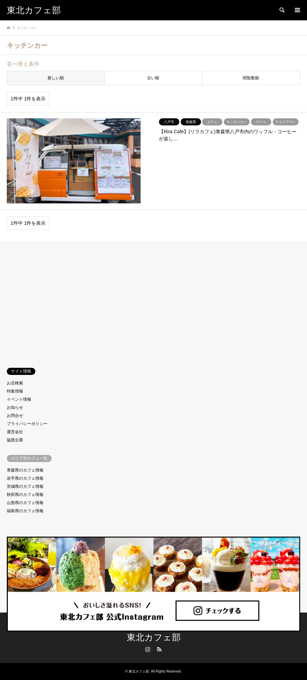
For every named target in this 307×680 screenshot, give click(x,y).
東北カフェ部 (154, 637)
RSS (159, 649)
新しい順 (56, 78)
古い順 (153, 78)
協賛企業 (15, 440)
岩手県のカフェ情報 (25, 478)
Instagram (147, 649)
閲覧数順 (251, 78)
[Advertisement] (153, 298)
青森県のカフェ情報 (25, 470)
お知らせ (15, 407)
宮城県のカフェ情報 (25, 486)
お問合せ (15, 415)
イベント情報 (19, 399)
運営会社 (15, 431)
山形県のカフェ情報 (25, 502)
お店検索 (15, 383)
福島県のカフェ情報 (25, 510)
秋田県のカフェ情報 (25, 494)
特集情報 (15, 391)
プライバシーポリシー (27, 423)
